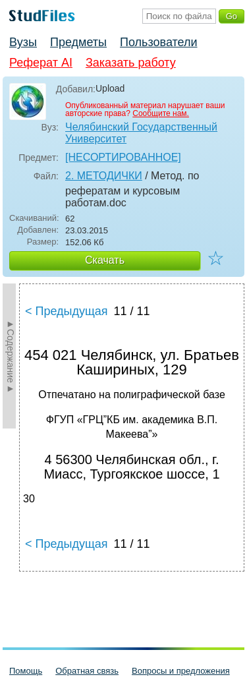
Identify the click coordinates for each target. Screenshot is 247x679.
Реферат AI (40, 62)
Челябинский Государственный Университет (141, 132)
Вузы (23, 42)
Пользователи (158, 42)
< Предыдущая (66, 311)
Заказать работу (131, 62)
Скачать (104, 260)
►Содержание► (10, 356)
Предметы (78, 42)
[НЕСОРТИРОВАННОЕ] (123, 157)
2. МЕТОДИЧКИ (103, 175)
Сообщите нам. (160, 113)
